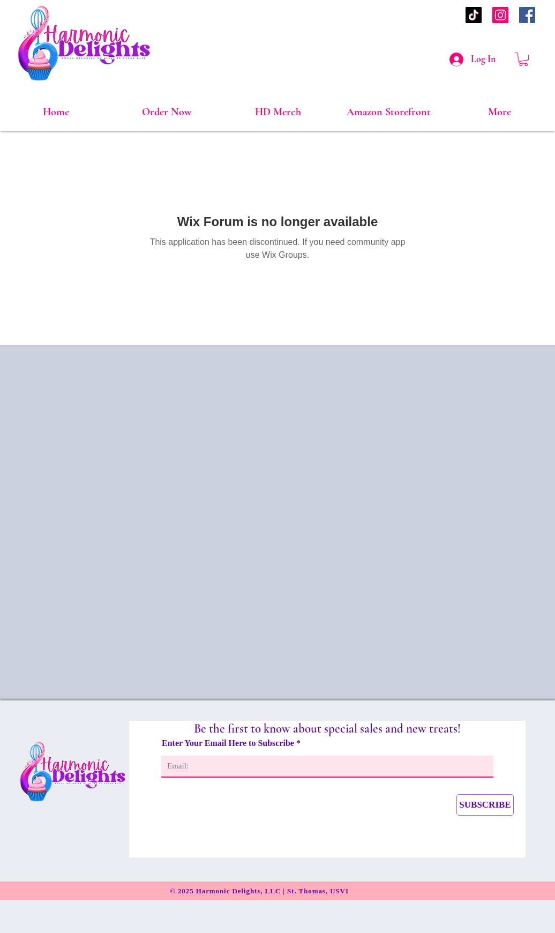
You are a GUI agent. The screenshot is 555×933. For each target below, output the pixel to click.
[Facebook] (527, 15)
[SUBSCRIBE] (485, 805)
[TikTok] (474, 15)
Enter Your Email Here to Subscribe (229, 743)
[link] (523, 59)
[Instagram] (500, 15)
